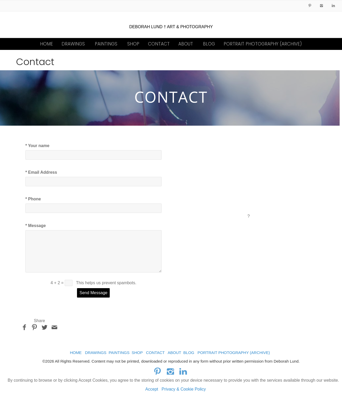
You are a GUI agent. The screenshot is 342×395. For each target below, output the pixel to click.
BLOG (209, 44)
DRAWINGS (73, 44)
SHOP (133, 44)
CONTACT (159, 44)
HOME (46, 44)
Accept (151, 389)
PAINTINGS (106, 44)
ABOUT (185, 44)
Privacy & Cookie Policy (184, 389)
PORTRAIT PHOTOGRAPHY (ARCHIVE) (263, 44)
